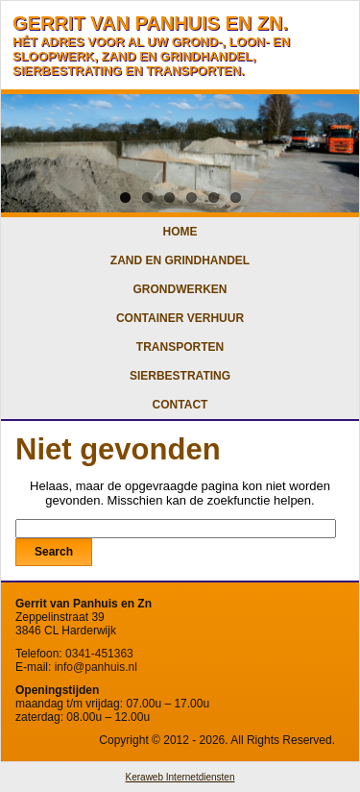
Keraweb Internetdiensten (180, 777)
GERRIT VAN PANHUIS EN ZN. (150, 23)
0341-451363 (99, 653)
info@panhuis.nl (96, 667)
